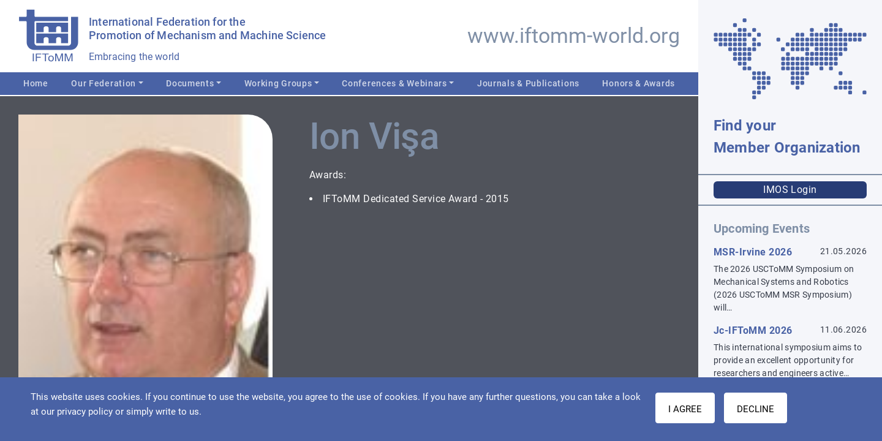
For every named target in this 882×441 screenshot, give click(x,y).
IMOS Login (790, 189)
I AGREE (685, 409)
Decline (755, 409)
